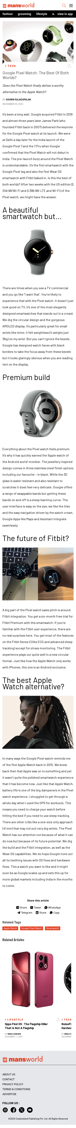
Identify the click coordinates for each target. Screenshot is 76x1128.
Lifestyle (41, 14)
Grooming (24, 14)
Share (21, 907)
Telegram (24, 912)
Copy (54, 912)
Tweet (35, 907)
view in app (65, 14)
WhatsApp (52, 907)
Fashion (8, 14)
